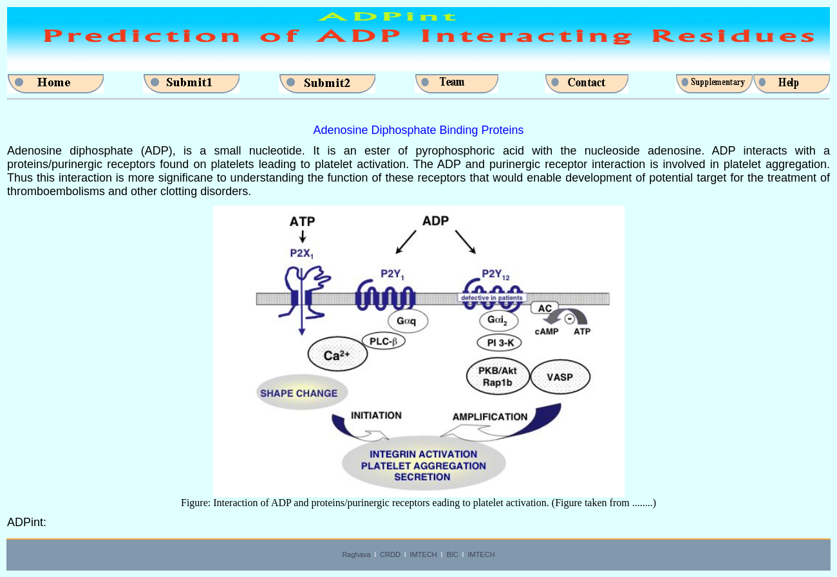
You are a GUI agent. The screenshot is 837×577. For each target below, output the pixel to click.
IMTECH (423, 554)
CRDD (390, 554)
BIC (452, 554)
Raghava (356, 554)
